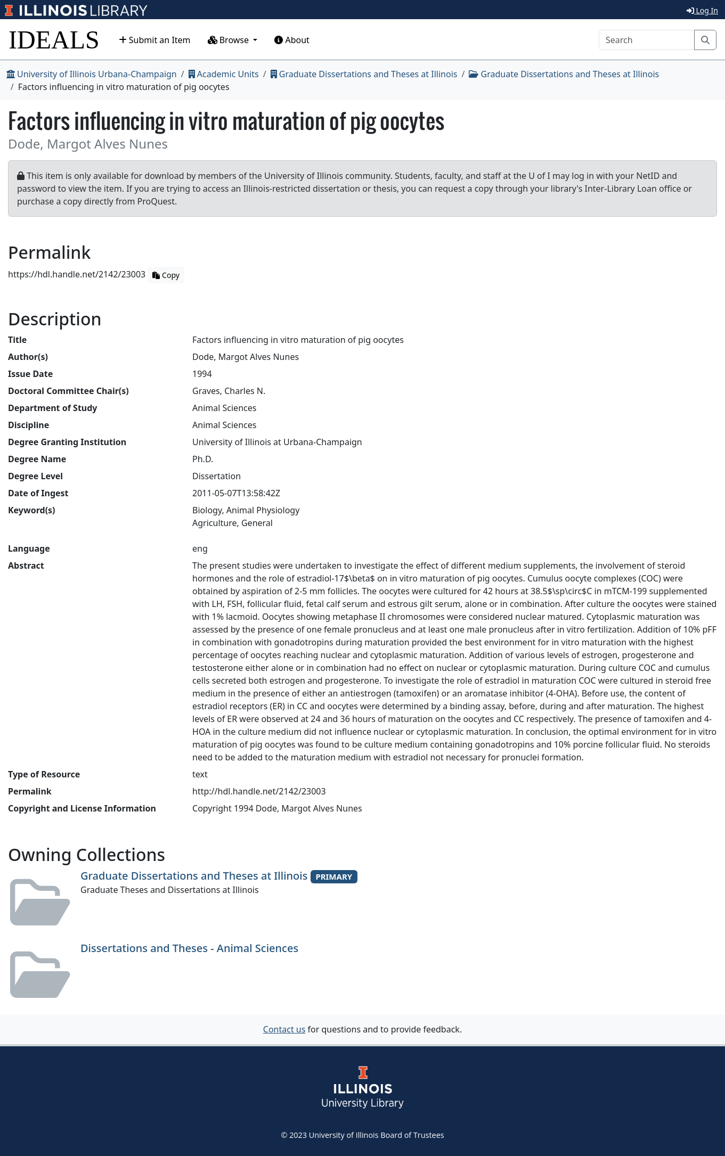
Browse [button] (229, 40)
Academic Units (224, 74)
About (291, 40)
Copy (165, 275)
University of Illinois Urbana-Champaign (91, 74)
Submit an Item (155, 40)
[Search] (647, 40)
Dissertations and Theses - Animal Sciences (189, 948)
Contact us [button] (284, 1029)
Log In (702, 10)
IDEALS (54, 40)
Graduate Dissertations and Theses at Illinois (364, 74)
